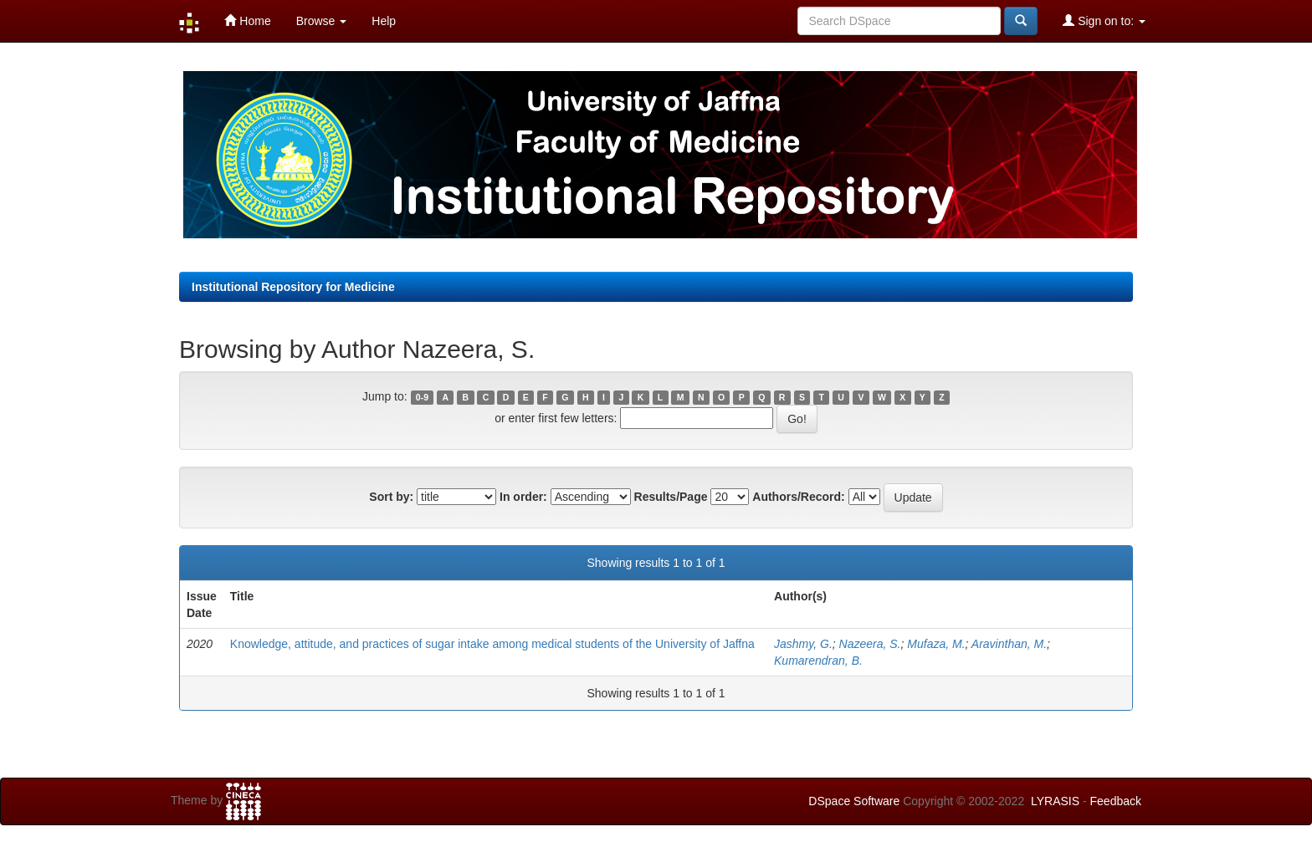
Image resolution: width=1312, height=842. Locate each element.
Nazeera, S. (870, 644)
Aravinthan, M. (1009, 644)
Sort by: (391, 496)
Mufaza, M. (936, 644)
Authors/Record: (798, 496)
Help (384, 21)
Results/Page (671, 496)
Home (247, 20)
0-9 (422, 397)
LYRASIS (1055, 801)
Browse (321, 21)
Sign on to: (1104, 20)
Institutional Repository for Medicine (293, 286)
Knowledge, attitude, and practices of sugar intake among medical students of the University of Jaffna (492, 644)
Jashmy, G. (803, 644)
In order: (523, 496)
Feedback (1115, 801)
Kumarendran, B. (818, 660)
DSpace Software (853, 801)
